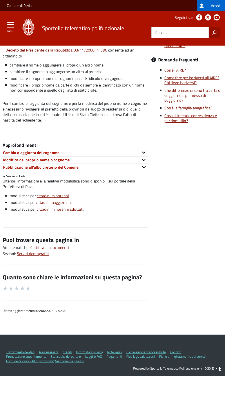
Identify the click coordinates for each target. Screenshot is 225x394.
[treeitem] (211, 5)
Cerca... (161, 32)
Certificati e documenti (49, 266)
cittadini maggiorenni (54, 221)
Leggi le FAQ (93, 375)
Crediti (67, 370)
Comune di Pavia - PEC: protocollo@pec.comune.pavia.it (45, 379)
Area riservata (48, 370)
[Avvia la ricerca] (214, 32)
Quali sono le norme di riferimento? (183, 61)
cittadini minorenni (53, 214)
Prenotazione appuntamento (26, 375)
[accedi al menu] (10, 26)
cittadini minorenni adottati (60, 228)
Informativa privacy (89, 370)
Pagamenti (114, 375)
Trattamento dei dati (20, 370)
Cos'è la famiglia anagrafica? (188, 127)
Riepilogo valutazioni (140, 375)
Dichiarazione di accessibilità (146, 370)
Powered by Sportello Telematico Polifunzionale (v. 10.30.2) (173, 387)
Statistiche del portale (66, 375)
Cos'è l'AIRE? (175, 89)
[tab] (75, 171)
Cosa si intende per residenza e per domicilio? (190, 136)
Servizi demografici (33, 272)
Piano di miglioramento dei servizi (182, 375)
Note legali (114, 370)
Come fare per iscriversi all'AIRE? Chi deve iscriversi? (191, 99)
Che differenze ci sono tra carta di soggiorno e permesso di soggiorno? (192, 114)
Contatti (175, 370)
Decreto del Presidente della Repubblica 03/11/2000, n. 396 (56, 69)
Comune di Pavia (19, 5)
